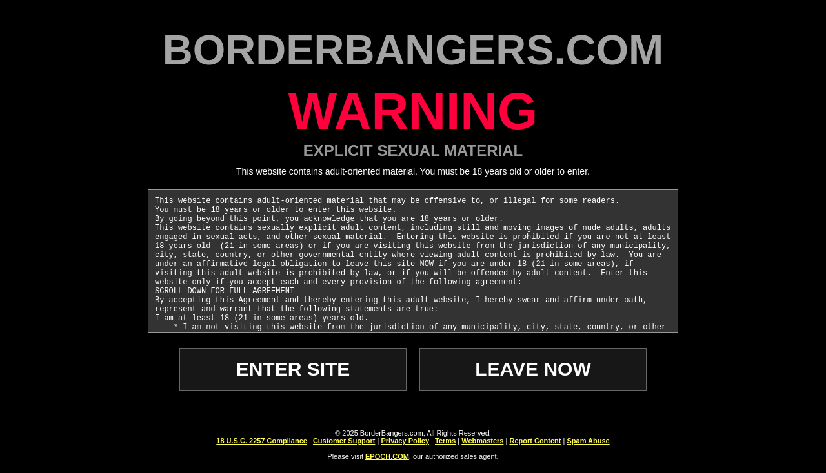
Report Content (535, 441)
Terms (445, 441)
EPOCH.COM (387, 456)
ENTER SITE (293, 369)
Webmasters (482, 441)
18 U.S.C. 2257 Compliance (261, 441)
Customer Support (344, 441)
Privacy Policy (405, 441)
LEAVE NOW (532, 369)
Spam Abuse (588, 441)
